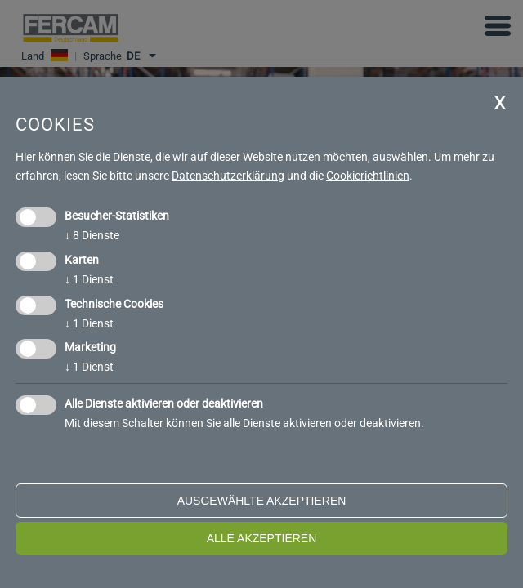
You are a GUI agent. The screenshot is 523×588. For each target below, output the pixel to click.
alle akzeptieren (262, 538)
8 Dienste (92, 235)
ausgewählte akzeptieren (261, 500)
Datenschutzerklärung (228, 175)
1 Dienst (89, 279)
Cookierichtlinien (367, 175)
